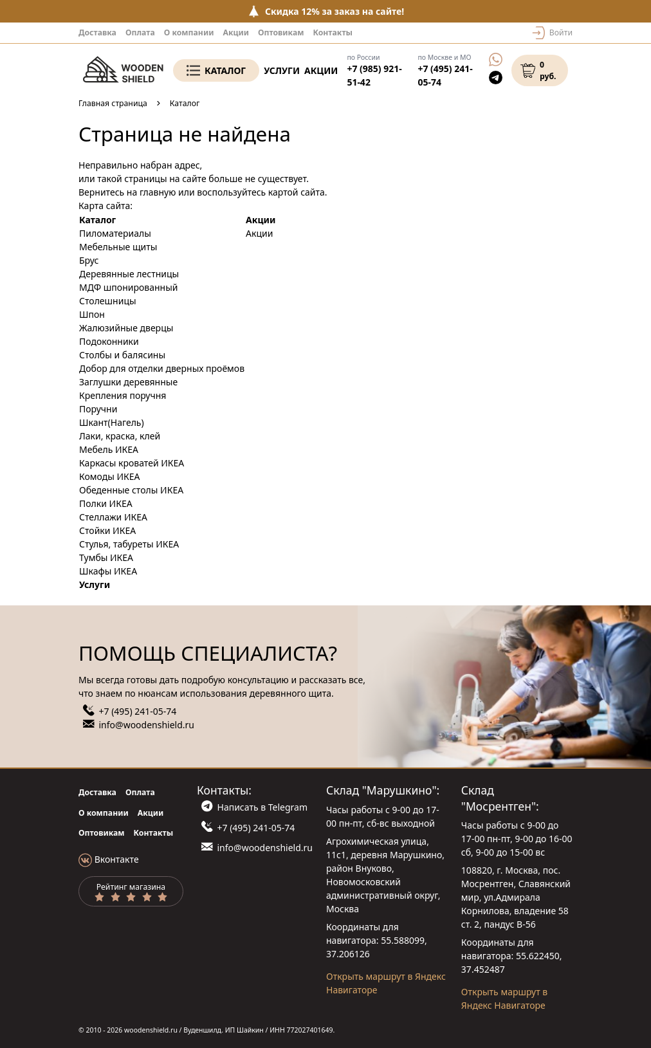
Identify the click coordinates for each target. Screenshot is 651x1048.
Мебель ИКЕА (108, 449)
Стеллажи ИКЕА (113, 517)
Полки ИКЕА (106, 503)
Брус (88, 260)
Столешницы (107, 301)
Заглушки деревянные (128, 382)
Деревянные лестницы (129, 274)
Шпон (92, 314)
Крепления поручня (122, 395)
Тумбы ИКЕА (106, 557)
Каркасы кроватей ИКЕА (131, 463)
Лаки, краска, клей (119, 436)
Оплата (140, 32)
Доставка (97, 32)
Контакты (333, 32)
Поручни (98, 409)
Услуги (282, 70)
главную (158, 192)
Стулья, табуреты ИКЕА (129, 544)
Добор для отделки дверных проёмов (161, 368)
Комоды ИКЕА (109, 476)
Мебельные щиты (118, 247)
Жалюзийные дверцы (126, 328)
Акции (236, 32)
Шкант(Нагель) (111, 422)
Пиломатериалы (115, 233)
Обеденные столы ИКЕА (131, 490)
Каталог (225, 70)
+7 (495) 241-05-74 (138, 711)
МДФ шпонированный (128, 287)
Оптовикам (281, 32)
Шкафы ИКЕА (108, 571)
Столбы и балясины (122, 355)
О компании (189, 32)
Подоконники (109, 341)
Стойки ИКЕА (107, 530)
